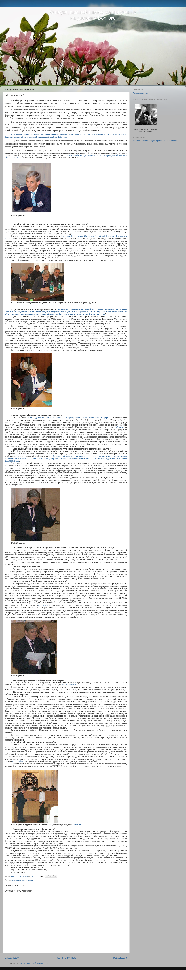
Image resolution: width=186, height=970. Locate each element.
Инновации (16, 880)
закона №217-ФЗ (69, 685)
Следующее (12, 957)
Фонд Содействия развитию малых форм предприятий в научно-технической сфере (67, 418)
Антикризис (43, 605)
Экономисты (27, 880)
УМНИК (77, 824)
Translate (144, 141)
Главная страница (65, 957)
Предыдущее (119, 957)
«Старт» (119, 427)
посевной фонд (19, 761)
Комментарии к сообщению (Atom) (33, 963)
